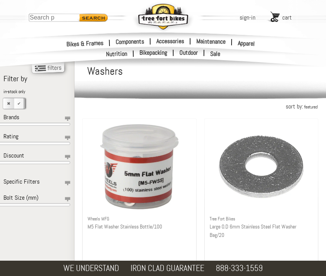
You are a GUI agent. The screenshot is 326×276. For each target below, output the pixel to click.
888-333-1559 (239, 268)
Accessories (170, 41)
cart (287, 17)
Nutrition (116, 53)
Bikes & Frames (85, 43)
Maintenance (210, 41)
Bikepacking (153, 53)
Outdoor (188, 53)
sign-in (247, 17)
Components (130, 41)
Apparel (246, 43)
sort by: (302, 106)
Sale (215, 54)
